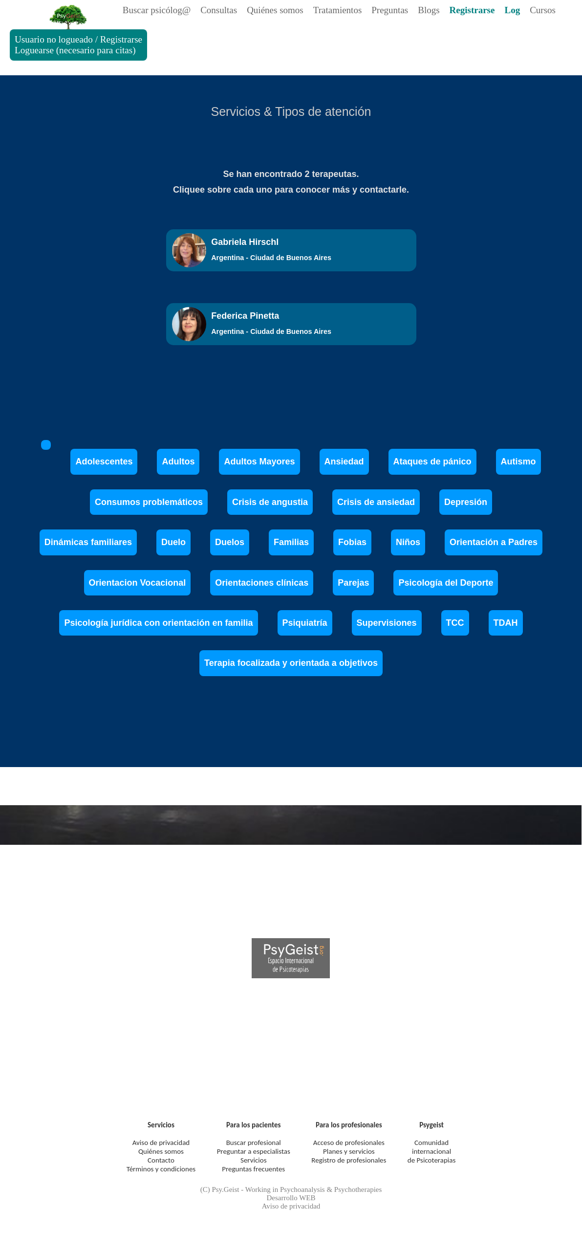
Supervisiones (387, 623)
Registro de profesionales (348, 1160)
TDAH (506, 623)
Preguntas (389, 10)
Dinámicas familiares (88, 542)
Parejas (353, 583)
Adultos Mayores (259, 461)
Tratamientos (337, 10)
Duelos (229, 542)
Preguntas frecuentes (253, 1169)
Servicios (253, 1160)
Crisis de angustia (270, 502)
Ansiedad (344, 461)
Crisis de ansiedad (376, 502)
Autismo (518, 461)
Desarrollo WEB (290, 1198)
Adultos (178, 461)
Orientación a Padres (494, 542)
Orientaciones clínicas (261, 583)
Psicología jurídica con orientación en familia (158, 623)
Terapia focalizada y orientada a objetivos (291, 663)
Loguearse (34, 50)
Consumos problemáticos (149, 502)
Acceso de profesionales (349, 1142)
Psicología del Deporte (445, 583)
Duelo (173, 542)
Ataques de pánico (432, 461)
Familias (291, 542)
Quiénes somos (275, 10)
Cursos (543, 10)
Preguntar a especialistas (253, 1151)
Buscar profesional (253, 1142)
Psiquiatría (304, 623)
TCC (455, 623)
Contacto (161, 1160)
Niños (408, 542)
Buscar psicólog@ (157, 10)
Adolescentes (103, 461)
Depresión (465, 502)
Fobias (352, 542)
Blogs (428, 10)
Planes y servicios (349, 1151)
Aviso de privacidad (161, 1142)
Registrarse (121, 39)
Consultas (218, 10)
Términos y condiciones (161, 1169)
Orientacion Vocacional (137, 583)
